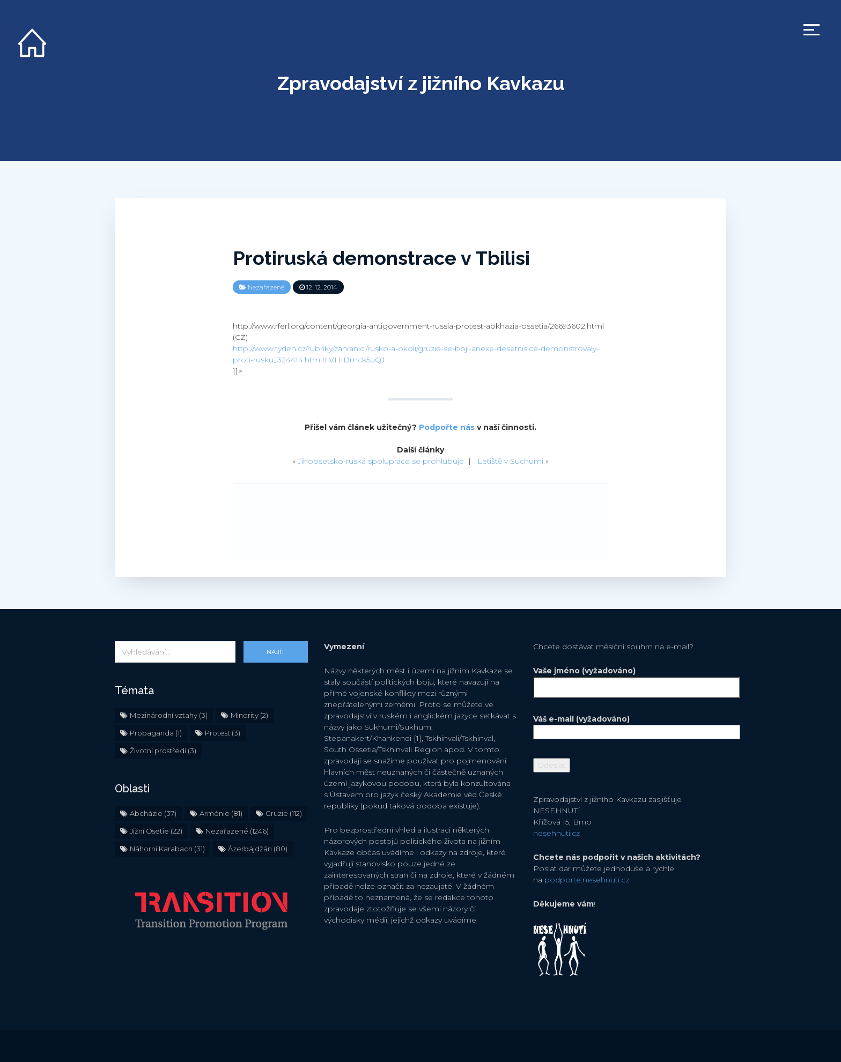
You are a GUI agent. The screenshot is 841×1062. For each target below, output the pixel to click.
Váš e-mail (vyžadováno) (629, 725)
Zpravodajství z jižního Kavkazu (420, 83)
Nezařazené (266, 287)
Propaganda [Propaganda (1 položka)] (156, 733)
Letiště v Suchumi (510, 461)
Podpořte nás (447, 427)
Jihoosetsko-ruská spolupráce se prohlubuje (381, 461)
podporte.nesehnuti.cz (586, 880)
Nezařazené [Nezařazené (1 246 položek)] (237, 831)
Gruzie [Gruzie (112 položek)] (283, 813)
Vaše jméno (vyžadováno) (629, 679)
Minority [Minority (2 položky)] (249, 715)
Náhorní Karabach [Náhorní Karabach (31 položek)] (167, 848)
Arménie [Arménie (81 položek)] (221, 813)
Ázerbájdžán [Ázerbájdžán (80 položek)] (257, 848)
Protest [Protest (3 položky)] (222, 733)
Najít (276, 652)
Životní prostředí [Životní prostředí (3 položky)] (163, 750)
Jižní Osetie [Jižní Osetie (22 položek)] (156, 831)
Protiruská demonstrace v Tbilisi (381, 258)
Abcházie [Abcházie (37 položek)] (153, 813)
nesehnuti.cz (556, 833)
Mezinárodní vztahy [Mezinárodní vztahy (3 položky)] (169, 715)
